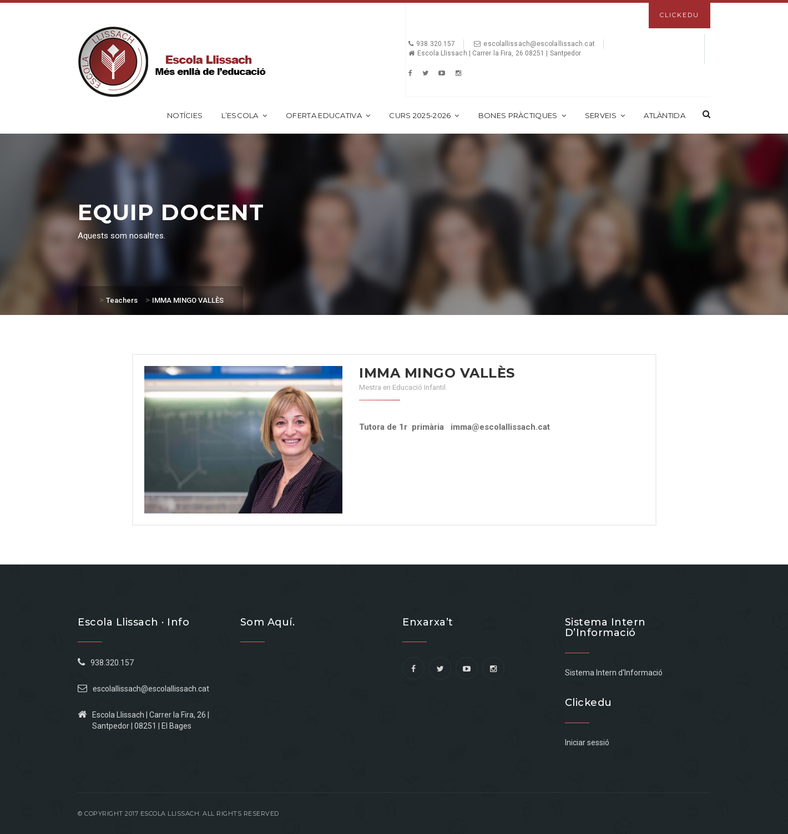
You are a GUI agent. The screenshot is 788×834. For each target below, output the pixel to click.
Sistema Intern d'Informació (614, 672)
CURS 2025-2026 (424, 115)
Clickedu (679, 15)
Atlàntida (664, 115)
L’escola (244, 115)
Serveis (605, 115)
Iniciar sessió (587, 742)
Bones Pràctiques (522, 115)
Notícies (185, 115)
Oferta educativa (328, 115)
